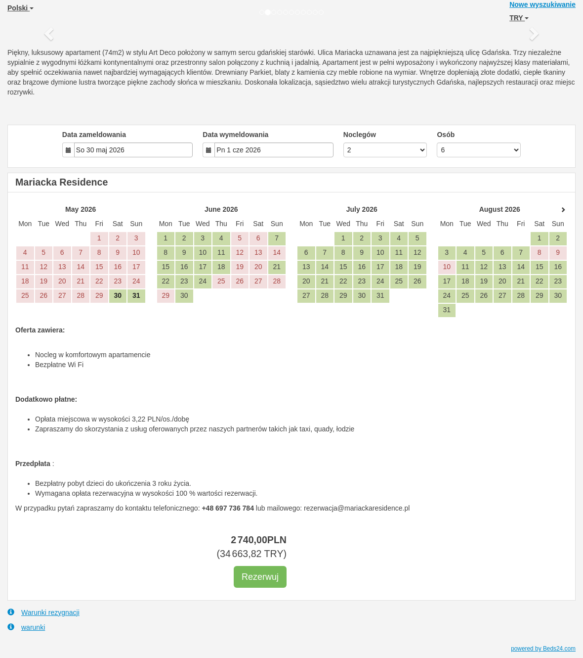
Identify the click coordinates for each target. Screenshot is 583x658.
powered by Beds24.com (543, 648)
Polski (20, 8)
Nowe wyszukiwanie (542, 4)
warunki (26, 627)
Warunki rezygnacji (43, 612)
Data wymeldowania (235, 135)
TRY (519, 18)
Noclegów (359, 135)
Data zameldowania (94, 135)
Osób (446, 135)
